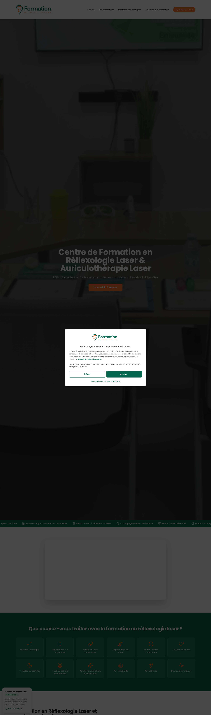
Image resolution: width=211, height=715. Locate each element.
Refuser (87, 374)
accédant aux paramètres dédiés (89, 359)
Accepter (124, 374)
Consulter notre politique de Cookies (105, 381)
